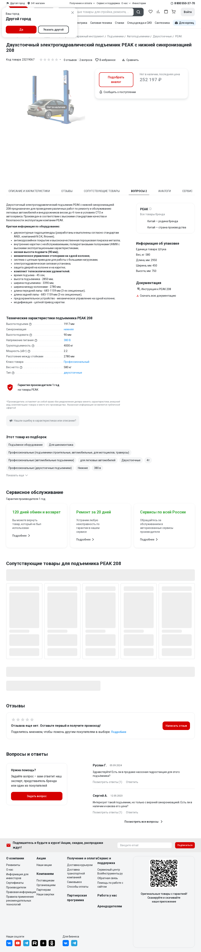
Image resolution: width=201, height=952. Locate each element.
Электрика (80, 22)
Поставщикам (45, 880)
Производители (16, 887)
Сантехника (162, 22)
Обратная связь (107, 878)
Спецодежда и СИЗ (139, 22)
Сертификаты (15, 882)
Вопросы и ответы (27, 754)
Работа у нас (107, 895)
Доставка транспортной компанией (76, 873)
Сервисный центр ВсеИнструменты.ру (110, 871)
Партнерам (44, 889)
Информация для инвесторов (17, 876)
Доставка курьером (80, 865)
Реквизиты (13, 865)
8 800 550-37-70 (184, 3)
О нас (9, 869)
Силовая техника (101, 22)
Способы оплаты (77, 886)
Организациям (46, 885)
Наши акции (44, 865)
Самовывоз (74, 882)
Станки (119, 22)
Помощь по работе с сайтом (110, 884)
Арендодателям (109, 906)
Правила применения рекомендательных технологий (20, 900)
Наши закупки (45, 894)
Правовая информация (21, 892)
